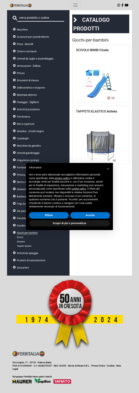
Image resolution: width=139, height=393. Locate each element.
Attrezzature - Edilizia (29, 65)
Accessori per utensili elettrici (33, 36)
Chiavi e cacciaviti (27, 51)
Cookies (111, 366)
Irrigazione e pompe (28, 160)
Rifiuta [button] (49, 215)
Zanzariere (23, 267)
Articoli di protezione (28, 109)
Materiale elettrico (27, 94)
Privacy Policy (98, 366)
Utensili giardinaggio (28, 153)
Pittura (21, 73)
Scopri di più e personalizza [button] (69, 223)
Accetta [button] (90, 215)
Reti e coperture (25, 123)
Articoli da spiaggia (27, 253)
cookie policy (79, 188)
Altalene (21, 241)
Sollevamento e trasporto (31, 87)
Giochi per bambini (27, 232)
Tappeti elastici (24, 246)
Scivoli (20, 237)
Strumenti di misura (28, 80)
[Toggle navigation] (75, 5)
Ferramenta (23, 116)
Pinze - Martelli (25, 44)
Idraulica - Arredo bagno (30, 131)
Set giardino (23, 211)
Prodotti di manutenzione (31, 260)
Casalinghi (23, 138)
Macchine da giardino (29, 145)
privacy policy (62, 178)
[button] (108, 169)
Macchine (22, 29)
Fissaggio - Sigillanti (28, 102)
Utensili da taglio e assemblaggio (35, 58)
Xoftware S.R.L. (82, 366)
